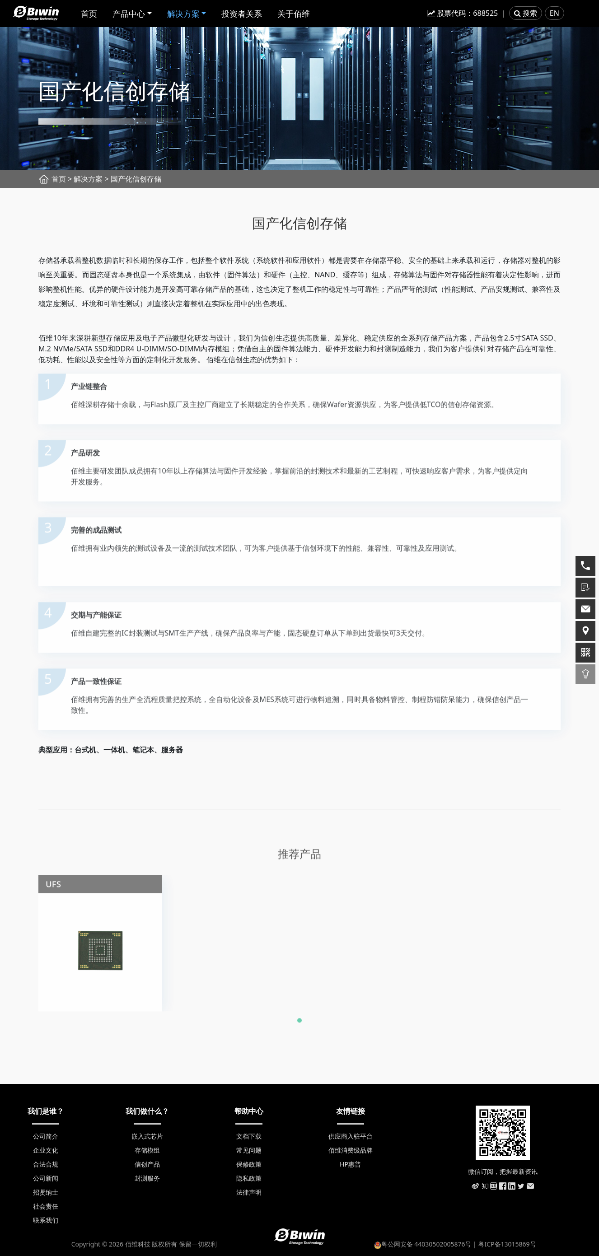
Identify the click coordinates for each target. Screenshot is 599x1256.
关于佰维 (293, 13)
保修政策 (249, 1164)
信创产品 (147, 1164)
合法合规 (45, 1164)
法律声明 (249, 1192)
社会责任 (45, 1206)
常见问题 (249, 1150)
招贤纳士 (45, 1192)
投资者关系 (241, 13)
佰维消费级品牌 (350, 1150)
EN (554, 13)
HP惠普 (350, 1164)
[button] (299, 1023)
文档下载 (249, 1136)
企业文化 (45, 1150)
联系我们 (45, 1220)
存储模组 (147, 1150)
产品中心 (128, 13)
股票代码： (462, 13)
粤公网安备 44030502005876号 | (426, 1244)
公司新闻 (45, 1178)
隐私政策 (249, 1178)
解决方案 (183, 13)
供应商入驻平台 (350, 1136)
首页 (89, 13)
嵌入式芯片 (147, 1136)
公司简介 (45, 1136)
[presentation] (18, 934)
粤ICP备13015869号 (507, 1244)
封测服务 (147, 1178)
